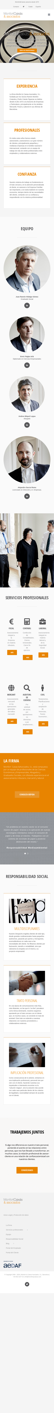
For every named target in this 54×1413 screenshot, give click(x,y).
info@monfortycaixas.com (33, 1277)
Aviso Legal (8, 1215)
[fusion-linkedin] (27, 305)
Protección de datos (21, 1215)
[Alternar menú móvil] (49, 14)
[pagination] (25, 853)
